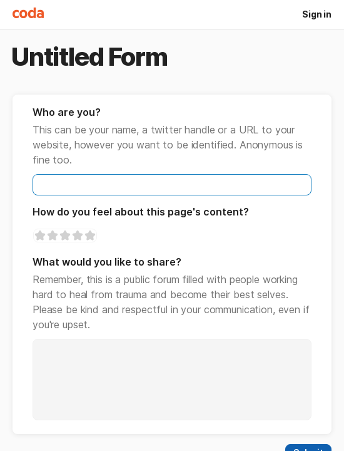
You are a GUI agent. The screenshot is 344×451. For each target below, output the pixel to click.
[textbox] (172, 184)
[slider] (65, 235)
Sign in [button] (316, 14)
